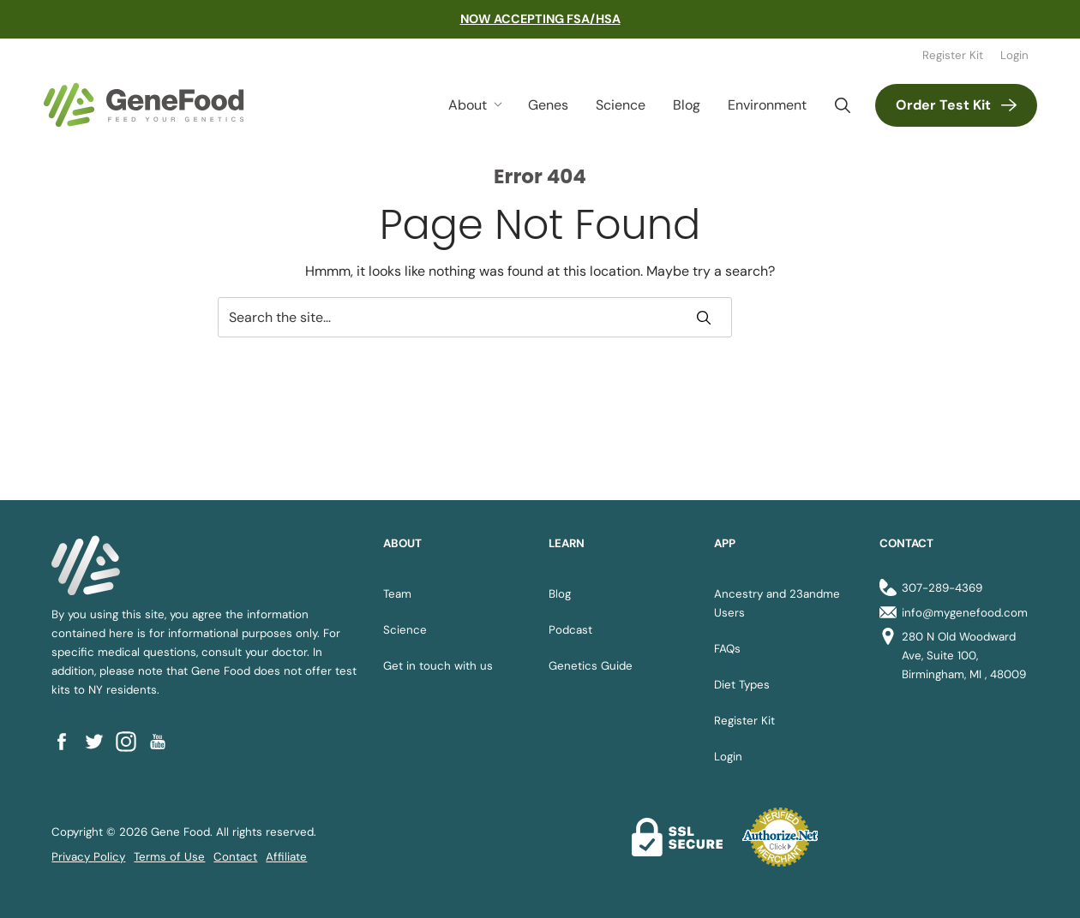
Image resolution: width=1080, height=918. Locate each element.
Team (397, 594)
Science (620, 105)
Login (1014, 55)
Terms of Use (169, 856)
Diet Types (742, 684)
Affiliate (286, 856)
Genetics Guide (591, 666)
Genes (548, 105)
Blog (686, 105)
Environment (767, 105)
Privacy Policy (88, 856)
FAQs (727, 648)
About (467, 105)
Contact (235, 856)
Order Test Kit (943, 105)
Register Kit (952, 55)
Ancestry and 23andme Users (777, 603)
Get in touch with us (438, 666)
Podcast (570, 630)
